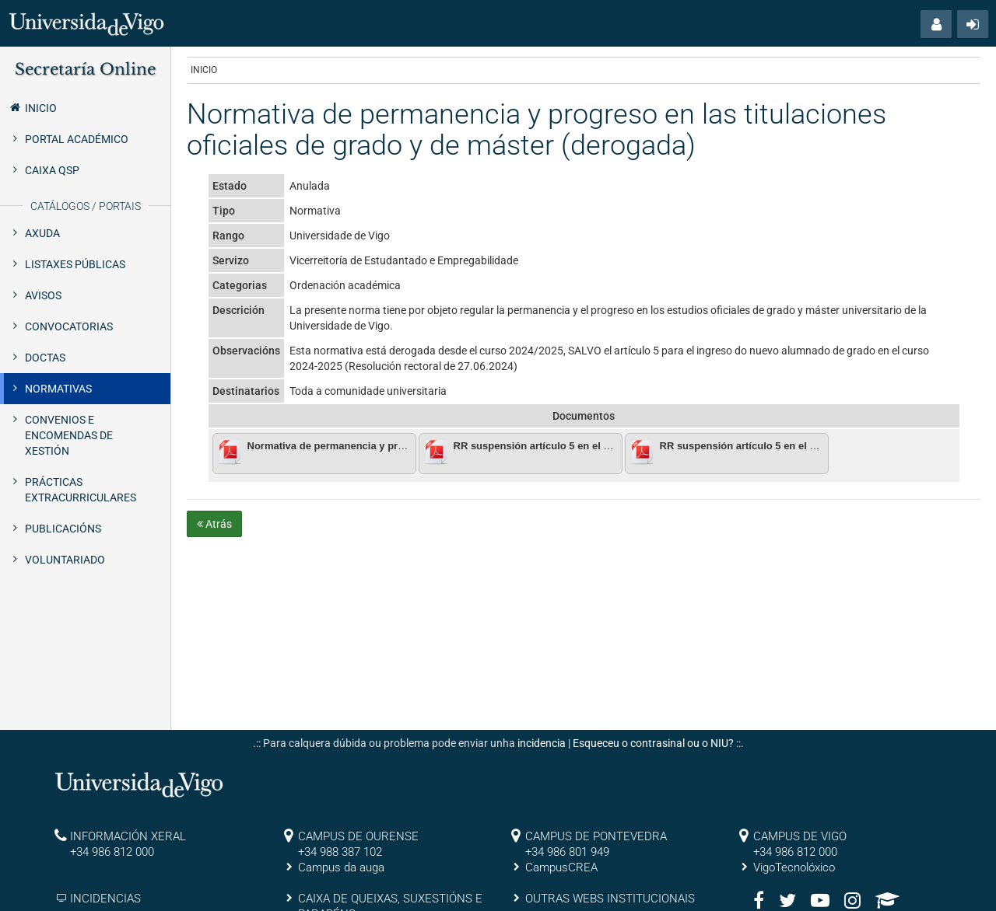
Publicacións (63, 528)
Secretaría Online (85, 69)
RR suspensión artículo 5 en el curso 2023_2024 (569, 446)
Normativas (58, 388)
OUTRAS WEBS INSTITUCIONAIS (610, 899)
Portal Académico (76, 139)
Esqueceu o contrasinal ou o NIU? (653, 743)
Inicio (32, 107)
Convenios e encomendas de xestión (69, 435)
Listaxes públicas (75, 264)
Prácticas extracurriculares (80, 490)
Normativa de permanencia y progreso (339, 446)
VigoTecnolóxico (794, 867)
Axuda (42, 233)
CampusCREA (561, 867)
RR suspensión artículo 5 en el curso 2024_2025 (775, 446)
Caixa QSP (52, 170)
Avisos (43, 295)
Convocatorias (69, 326)
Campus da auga (341, 867)
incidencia (541, 743)
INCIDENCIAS (105, 899)
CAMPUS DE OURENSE (358, 836)
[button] (936, 24)
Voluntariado (65, 559)
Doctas (45, 357)
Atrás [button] (214, 524)
